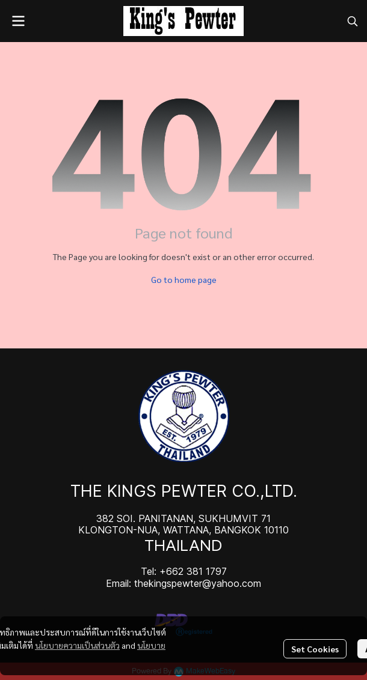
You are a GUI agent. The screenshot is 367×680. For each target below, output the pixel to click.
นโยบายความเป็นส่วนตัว (77, 645)
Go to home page (184, 279)
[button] (352, 21)
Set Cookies (315, 648)
